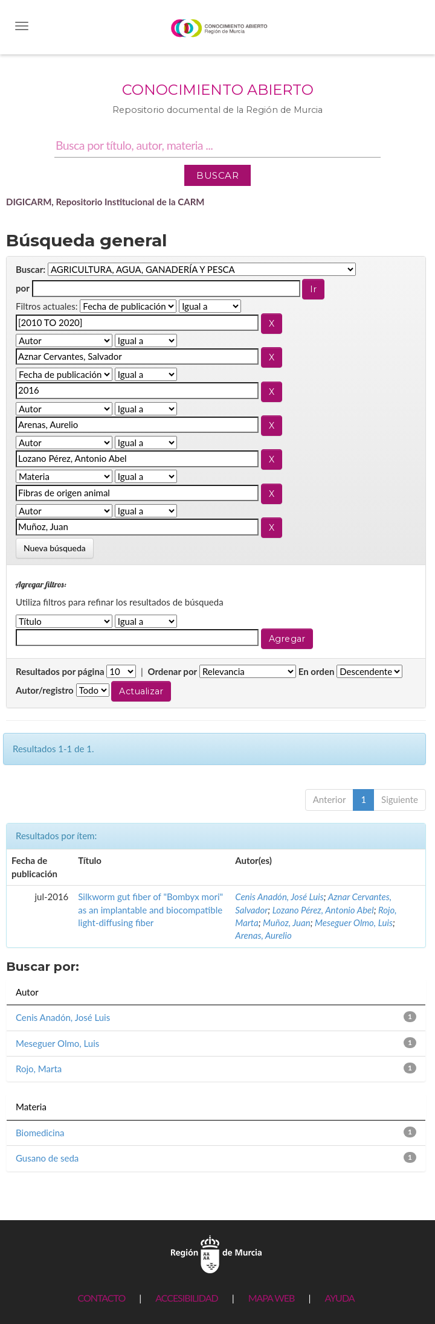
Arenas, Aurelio (263, 935)
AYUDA (339, 1297)
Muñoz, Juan (287, 922)
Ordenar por (172, 671)
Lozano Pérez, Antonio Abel (323, 909)
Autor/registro (45, 690)
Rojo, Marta (39, 1068)
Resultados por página (60, 671)
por (23, 288)
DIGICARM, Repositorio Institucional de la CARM (105, 201)
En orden (316, 671)
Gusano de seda (47, 1158)
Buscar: (30, 269)
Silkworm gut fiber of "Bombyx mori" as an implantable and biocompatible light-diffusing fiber (150, 909)
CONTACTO (101, 1297)
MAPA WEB (271, 1297)
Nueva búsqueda (55, 548)
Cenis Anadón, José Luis (279, 896)
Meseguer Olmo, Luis (354, 922)
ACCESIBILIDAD (186, 1297)
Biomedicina (40, 1132)
